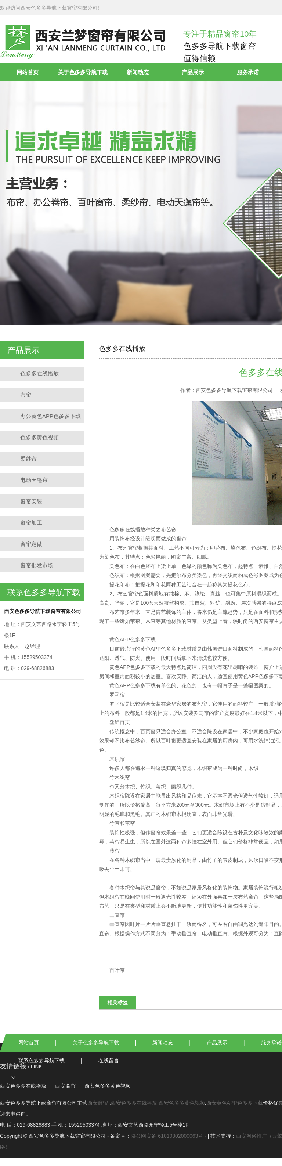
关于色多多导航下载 (83, 72)
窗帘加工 (31, 522)
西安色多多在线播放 (23, 1086)
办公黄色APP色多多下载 (50, 416)
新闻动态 (138, 72)
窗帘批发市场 (36, 565)
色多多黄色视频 (39, 437)
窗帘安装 (31, 501)
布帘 (25, 395)
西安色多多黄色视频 (107, 1086)
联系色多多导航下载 (41, 1061)
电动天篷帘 (34, 480)
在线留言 (108, 1061)
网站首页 (28, 72)
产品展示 (193, 72)
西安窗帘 (263, 621)
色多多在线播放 (39, 373)
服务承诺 (248, 72)
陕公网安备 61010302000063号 (167, 1136)
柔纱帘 (28, 459)
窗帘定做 (31, 544)
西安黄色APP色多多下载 (234, 1103)
